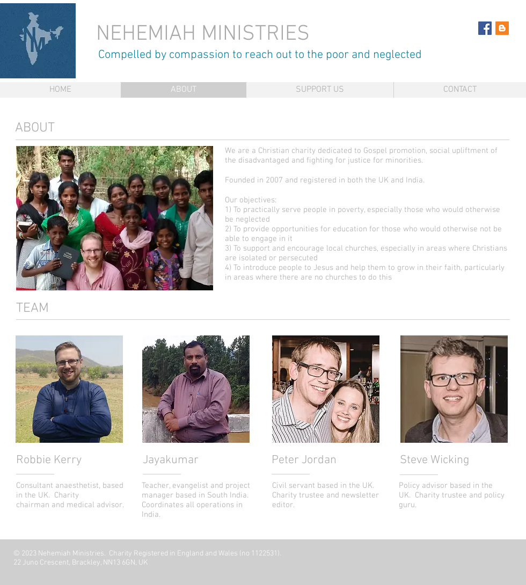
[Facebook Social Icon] (485, 28)
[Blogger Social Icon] (502, 28)
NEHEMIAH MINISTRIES (205, 34)
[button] (114, 218)
